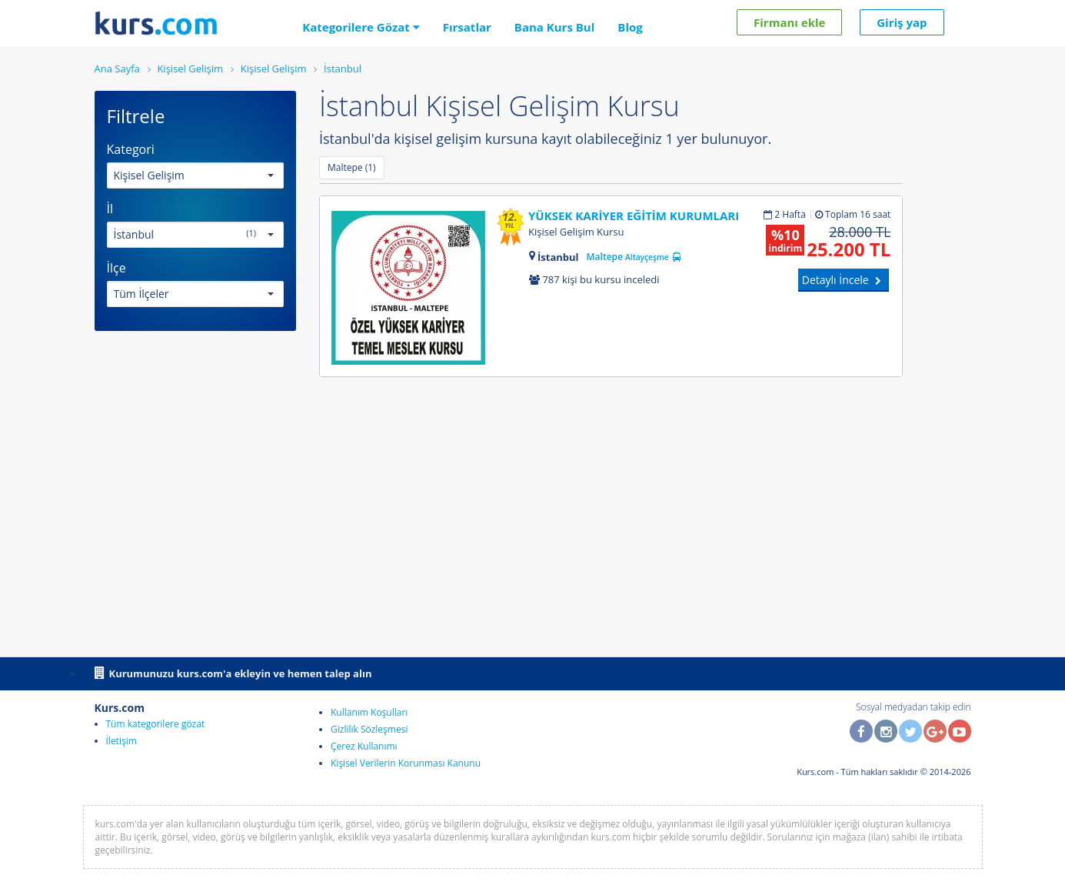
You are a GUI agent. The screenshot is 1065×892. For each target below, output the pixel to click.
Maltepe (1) (352, 167)
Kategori (131, 149)
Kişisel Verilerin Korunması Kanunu (406, 763)
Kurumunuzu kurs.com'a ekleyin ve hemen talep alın (233, 672)
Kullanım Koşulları (369, 712)
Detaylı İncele (844, 279)
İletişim (121, 740)
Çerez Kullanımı (364, 746)
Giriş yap (902, 22)
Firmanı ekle (789, 22)
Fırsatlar (467, 27)
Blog (629, 27)
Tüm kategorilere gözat (155, 723)
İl (110, 208)
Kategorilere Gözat (361, 27)
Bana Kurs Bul (554, 27)
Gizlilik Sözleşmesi (369, 729)
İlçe (116, 267)
